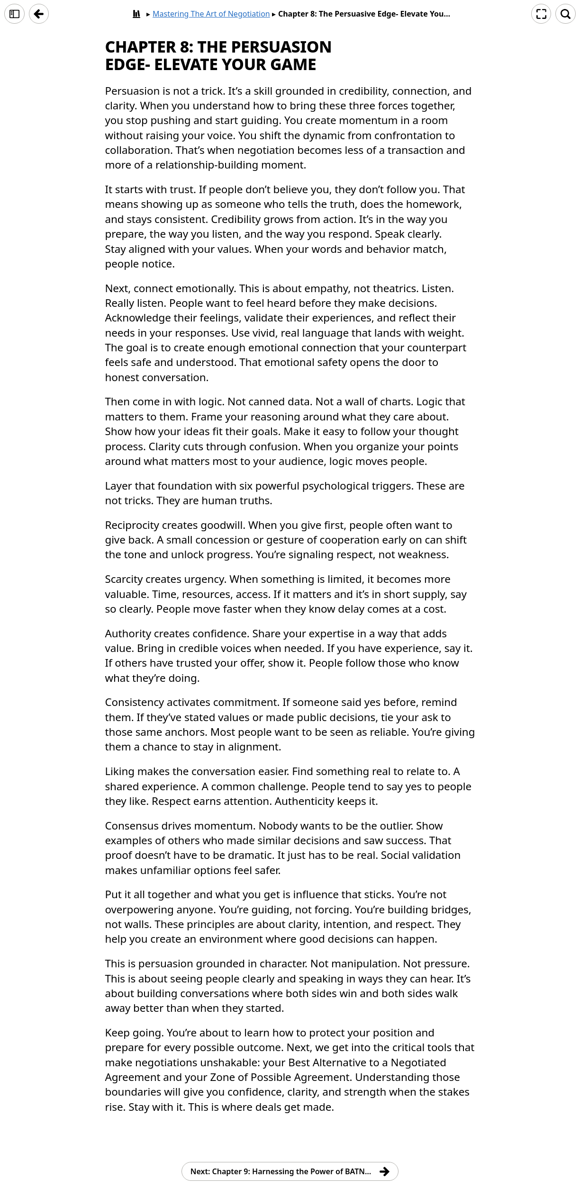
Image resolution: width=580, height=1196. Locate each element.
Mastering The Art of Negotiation (211, 14)
